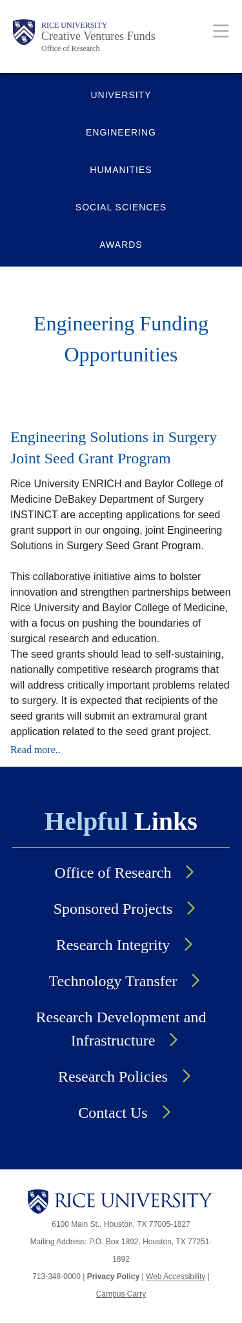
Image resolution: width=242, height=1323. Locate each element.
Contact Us (112, 1112)
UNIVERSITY (120, 95)
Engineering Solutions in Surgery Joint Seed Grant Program (113, 448)
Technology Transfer (113, 981)
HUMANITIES (121, 170)
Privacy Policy (113, 1276)
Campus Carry (121, 1293)
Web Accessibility (175, 1276)
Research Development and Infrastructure (121, 1029)
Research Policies (113, 1076)
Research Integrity (113, 944)
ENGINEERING (121, 132)
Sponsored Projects (113, 908)
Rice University (74, 25)
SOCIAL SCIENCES (121, 207)
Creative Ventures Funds (98, 36)
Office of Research (70, 48)
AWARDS (120, 244)
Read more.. (35, 749)
